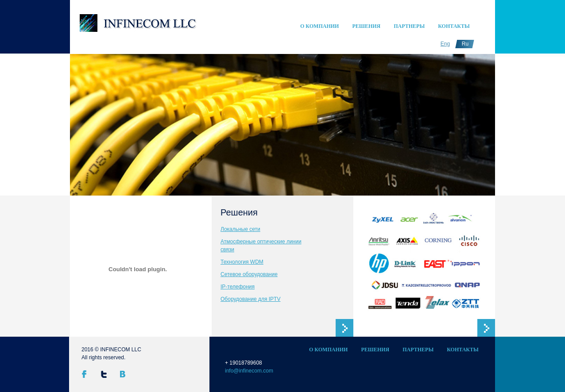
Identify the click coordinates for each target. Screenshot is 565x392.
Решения (366, 26)
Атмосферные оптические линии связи (261, 245)
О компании (319, 26)
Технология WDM (242, 262)
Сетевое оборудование (249, 274)
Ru (465, 44)
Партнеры (409, 26)
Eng (445, 44)
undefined (99, 154)
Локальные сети (240, 229)
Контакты (454, 26)
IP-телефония (238, 287)
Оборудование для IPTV (250, 299)
